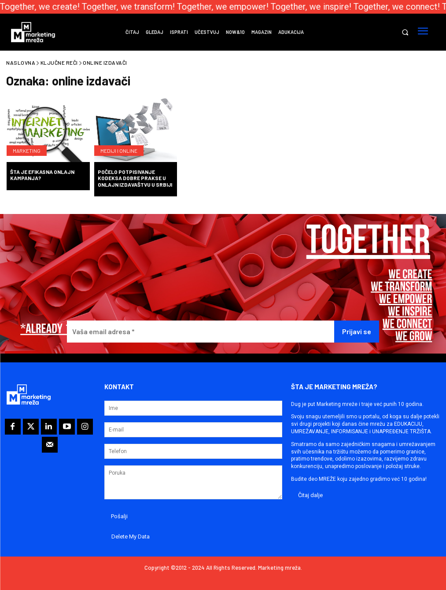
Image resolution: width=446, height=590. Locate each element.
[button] (404, 32)
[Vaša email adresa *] (200, 332)
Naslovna (20, 62)
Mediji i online (118, 151)
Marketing (27, 151)
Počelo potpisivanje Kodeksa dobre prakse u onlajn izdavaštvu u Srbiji (135, 178)
